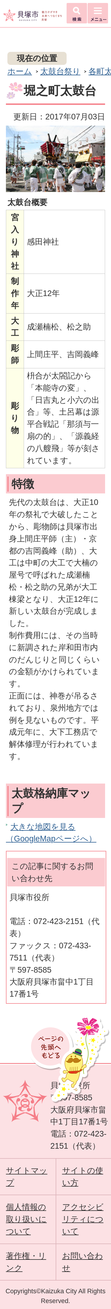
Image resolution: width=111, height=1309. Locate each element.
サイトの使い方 (82, 1176)
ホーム (19, 71)
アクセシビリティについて (83, 1219)
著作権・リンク (26, 1262)
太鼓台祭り (60, 71)
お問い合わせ (82, 1262)
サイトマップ (26, 1176)
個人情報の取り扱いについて (26, 1219)
